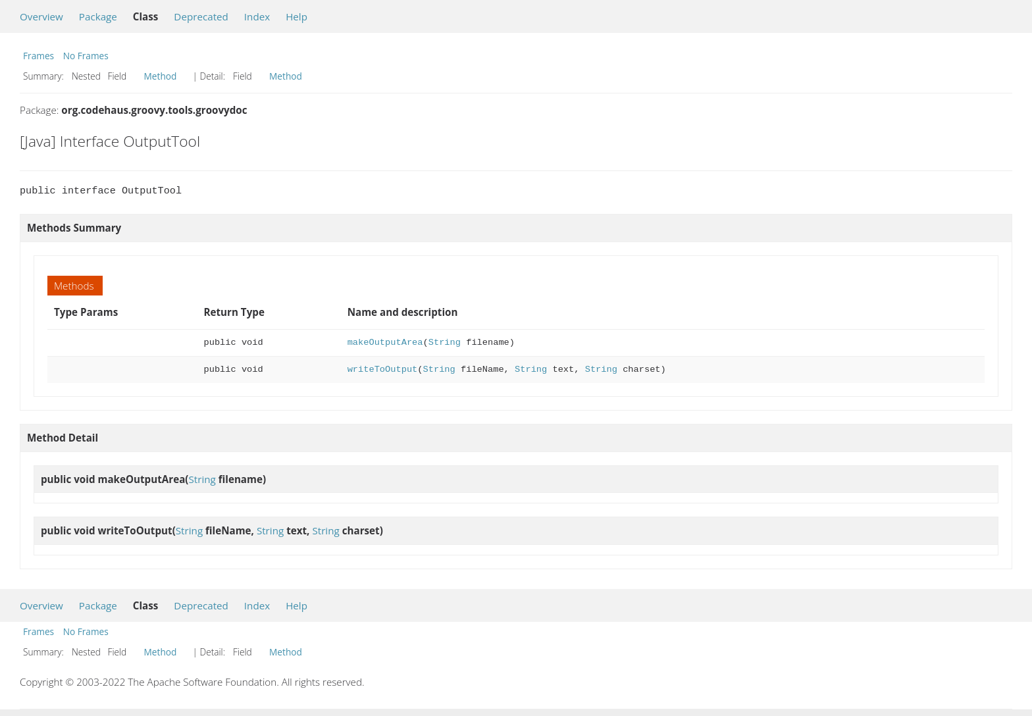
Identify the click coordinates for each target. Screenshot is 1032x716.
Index (257, 16)
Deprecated (201, 16)
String (444, 342)
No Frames (86, 55)
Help (296, 16)
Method (160, 76)
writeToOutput (383, 369)
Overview (41, 16)
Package (98, 16)
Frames (38, 55)
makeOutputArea (385, 342)
